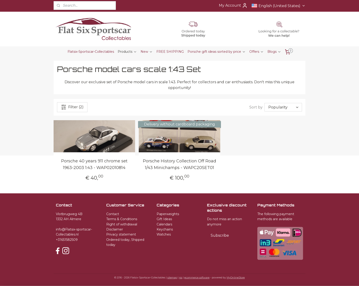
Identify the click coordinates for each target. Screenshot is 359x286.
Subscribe (220, 235)
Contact (112, 214)
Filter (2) (72, 107)
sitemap (172, 277)
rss (180, 277)
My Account (233, 5)
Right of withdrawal (121, 224)
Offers (256, 52)
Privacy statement (121, 234)
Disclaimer (114, 229)
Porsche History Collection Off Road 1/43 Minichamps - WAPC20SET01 (179, 164)
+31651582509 (67, 240)
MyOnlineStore (236, 277)
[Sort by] (283, 107)
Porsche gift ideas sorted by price (217, 52)
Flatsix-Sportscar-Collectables (91, 52)
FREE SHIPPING (170, 52)
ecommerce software (196, 277)
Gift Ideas (164, 219)
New (147, 52)
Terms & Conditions (121, 219)
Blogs (274, 52)
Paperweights (168, 214)
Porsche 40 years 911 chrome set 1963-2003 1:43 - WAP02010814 (94, 164)
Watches (164, 234)
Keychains (165, 229)
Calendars (164, 224)
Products (127, 52)
